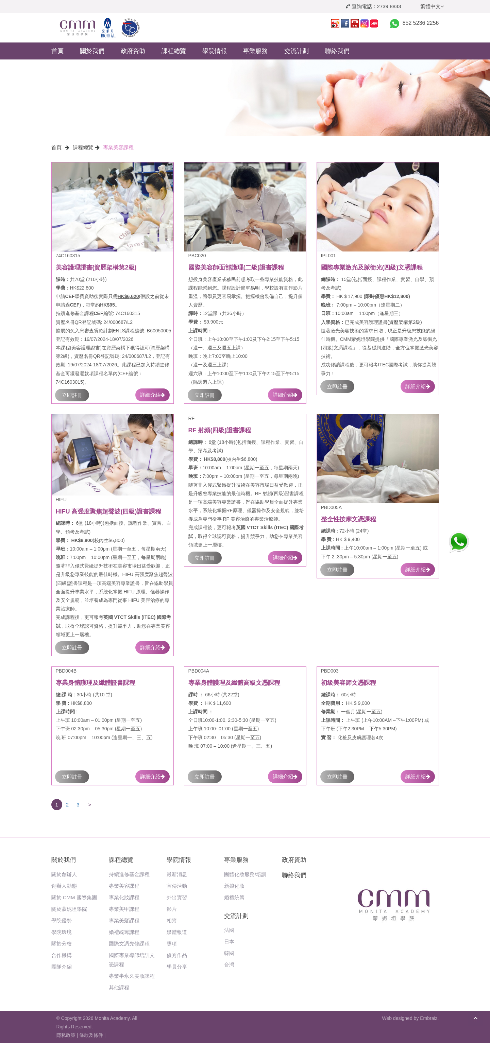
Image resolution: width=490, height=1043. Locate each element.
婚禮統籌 (234, 897)
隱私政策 (65, 1035)
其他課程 (119, 987)
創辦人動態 (64, 886)
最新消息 (177, 874)
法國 (229, 930)
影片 (172, 909)
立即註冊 (72, 395)
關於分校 (61, 943)
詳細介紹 (152, 395)
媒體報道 (177, 932)
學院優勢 (61, 920)
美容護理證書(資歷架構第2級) (390, 322)
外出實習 (177, 897)
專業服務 (255, 51)
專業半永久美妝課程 (132, 976)
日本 (229, 941)
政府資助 (133, 51)
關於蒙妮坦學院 (69, 909)
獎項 (172, 943)
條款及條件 (91, 1035)
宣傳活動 (177, 886)
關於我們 (92, 51)
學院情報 (214, 51)
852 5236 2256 (421, 23)
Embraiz (428, 1018)
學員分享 (177, 967)
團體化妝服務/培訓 (245, 874)
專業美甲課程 (124, 909)
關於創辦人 (64, 874)
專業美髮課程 (124, 920)
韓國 (229, 953)
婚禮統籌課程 (124, 932)
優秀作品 (177, 955)
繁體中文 (432, 6)
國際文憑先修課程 (129, 943)
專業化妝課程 (124, 897)
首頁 (57, 51)
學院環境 (61, 932)
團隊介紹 (61, 967)
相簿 (172, 920)
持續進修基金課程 (129, 874)
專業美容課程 (118, 147)
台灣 (229, 965)
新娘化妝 (234, 886)
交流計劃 (296, 51)
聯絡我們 (337, 51)
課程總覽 (174, 51)
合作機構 (61, 955)
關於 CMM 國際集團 (74, 897)
